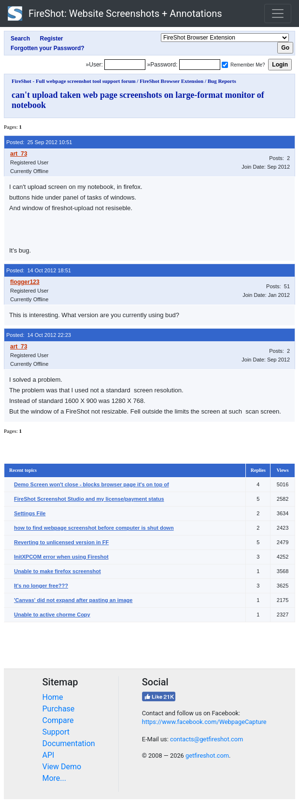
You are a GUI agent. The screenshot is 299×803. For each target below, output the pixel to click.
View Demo (62, 766)
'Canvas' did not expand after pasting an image (73, 600)
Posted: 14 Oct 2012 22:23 (38, 335)
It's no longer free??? (41, 586)
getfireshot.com (207, 755)
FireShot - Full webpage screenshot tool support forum (74, 81)
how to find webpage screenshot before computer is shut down (94, 528)
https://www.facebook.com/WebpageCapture (204, 721)
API (49, 755)
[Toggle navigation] (277, 13)
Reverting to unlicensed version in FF (61, 542)
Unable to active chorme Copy (52, 614)
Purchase (59, 708)
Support (56, 731)
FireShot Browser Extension (171, 81)
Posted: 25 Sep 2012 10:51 (39, 142)
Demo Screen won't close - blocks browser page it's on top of (91, 484)
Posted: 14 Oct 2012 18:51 (38, 270)
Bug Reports (222, 81)
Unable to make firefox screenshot (57, 571)
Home (53, 697)
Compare (58, 720)
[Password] (199, 64)
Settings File (29, 513)
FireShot (115, 13)
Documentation (69, 743)
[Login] (124, 64)
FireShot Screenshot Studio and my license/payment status (89, 499)
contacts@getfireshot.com (206, 739)
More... (55, 778)
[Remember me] (225, 65)
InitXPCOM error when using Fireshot (61, 557)
